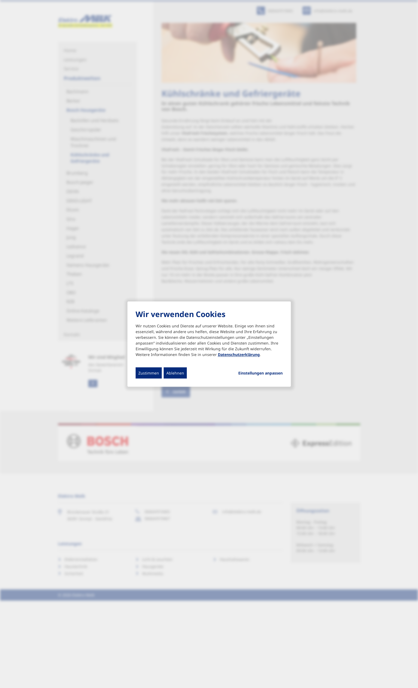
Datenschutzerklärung (239, 354)
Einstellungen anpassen (260, 373)
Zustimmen (148, 372)
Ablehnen (175, 372)
